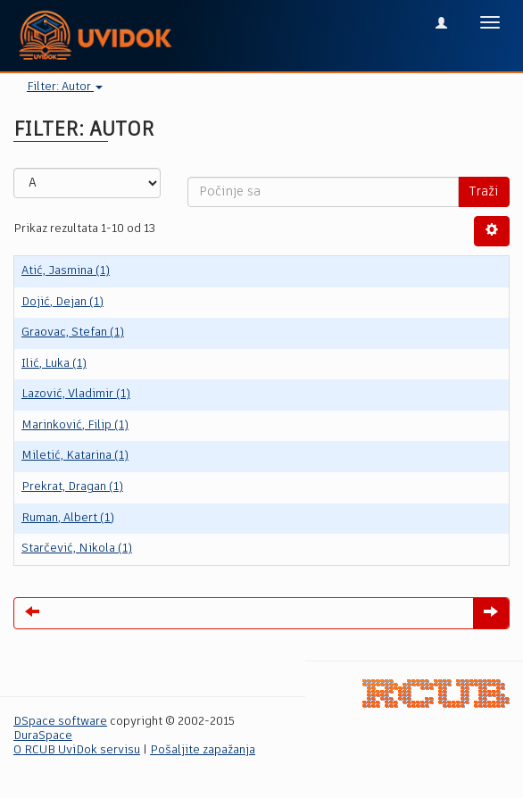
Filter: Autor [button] (65, 87)
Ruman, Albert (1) (67, 518)
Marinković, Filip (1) (75, 425)
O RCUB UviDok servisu (76, 750)
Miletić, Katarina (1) (75, 455)
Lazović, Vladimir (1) (75, 394)
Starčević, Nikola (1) (76, 548)
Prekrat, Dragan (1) (72, 487)
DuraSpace (42, 736)
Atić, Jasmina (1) (65, 271)
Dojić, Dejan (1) (62, 302)
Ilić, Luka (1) (54, 364)
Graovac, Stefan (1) (72, 332)
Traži (483, 192)
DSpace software (60, 721)
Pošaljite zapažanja (202, 750)
